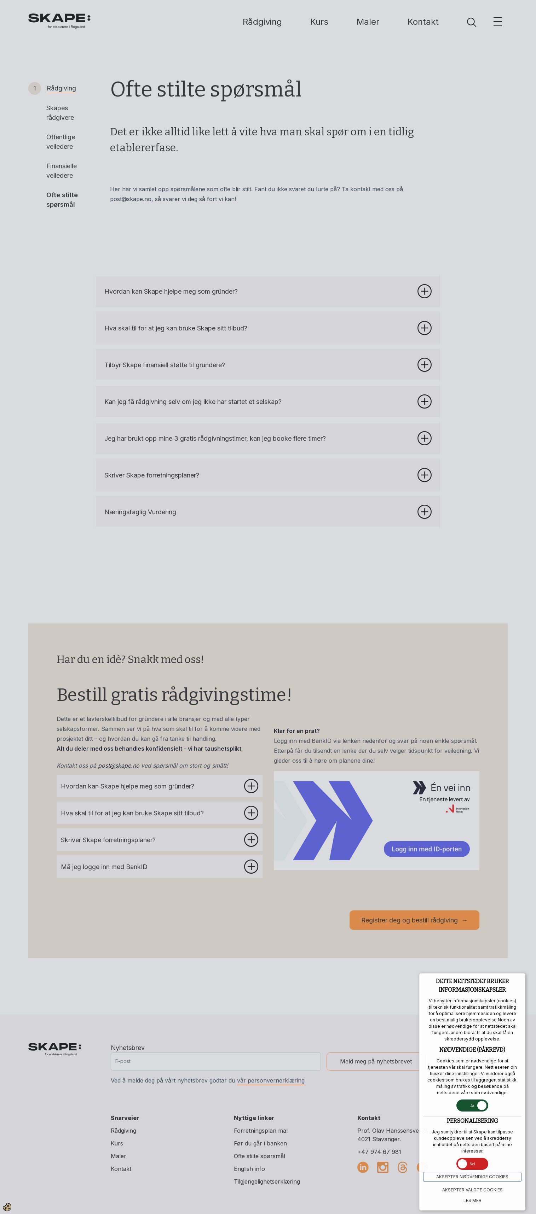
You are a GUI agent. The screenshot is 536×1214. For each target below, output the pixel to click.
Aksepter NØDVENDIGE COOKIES (472, 1176)
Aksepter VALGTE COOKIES (472, 1189)
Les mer (472, 1200)
